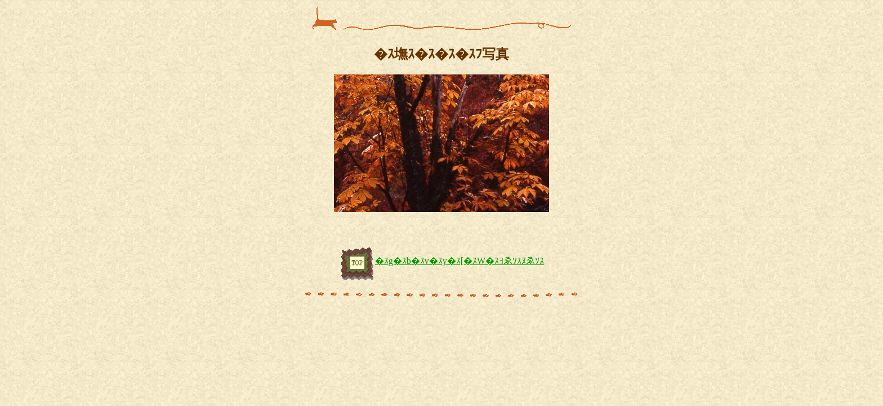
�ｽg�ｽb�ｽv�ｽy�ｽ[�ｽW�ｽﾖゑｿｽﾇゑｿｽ (441, 261)
